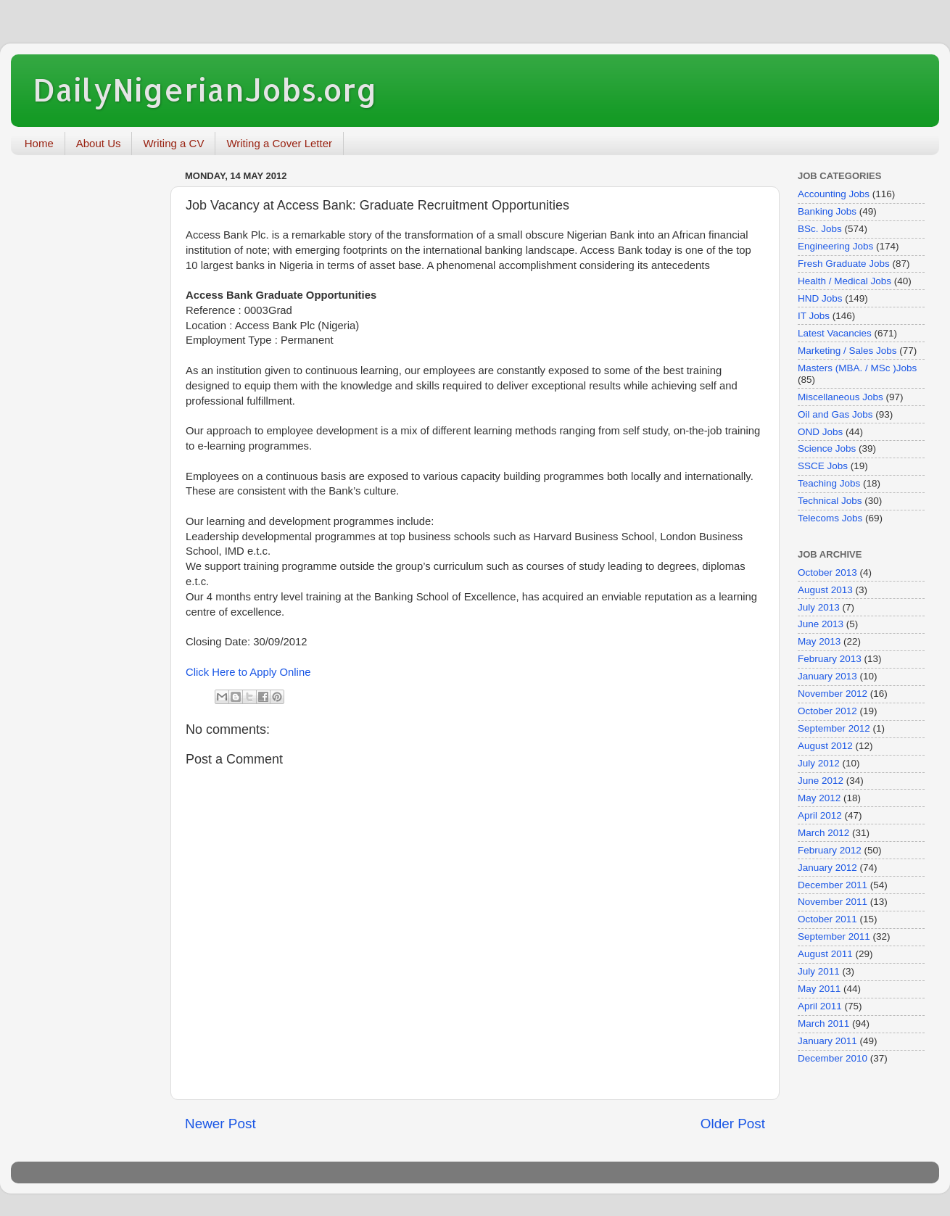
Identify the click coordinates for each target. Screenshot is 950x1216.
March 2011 (823, 1023)
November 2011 (832, 901)
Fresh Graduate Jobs (844, 263)
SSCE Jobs (823, 465)
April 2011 (820, 1006)
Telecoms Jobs (830, 518)
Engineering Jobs (835, 246)
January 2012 (827, 867)
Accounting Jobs (834, 194)
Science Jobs (827, 448)
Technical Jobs (830, 500)
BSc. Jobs (820, 228)
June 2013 (820, 624)
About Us (98, 143)
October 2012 (827, 711)
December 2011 (832, 885)
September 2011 (834, 936)
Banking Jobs (827, 211)
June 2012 (820, 780)
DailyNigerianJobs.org (205, 89)
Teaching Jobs (829, 483)
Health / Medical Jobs (844, 281)
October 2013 (827, 572)
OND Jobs (820, 431)
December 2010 (832, 1058)
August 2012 (825, 745)
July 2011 (819, 971)
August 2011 (825, 953)
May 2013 (819, 641)
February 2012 (830, 850)
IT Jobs (814, 315)
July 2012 (819, 763)
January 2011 (827, 1040)
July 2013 (819, 607)
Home (39, 143)
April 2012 (820, 815)
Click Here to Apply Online (248, 672)
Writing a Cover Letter (279, 143)
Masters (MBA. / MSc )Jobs (857, 368)
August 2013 (825, 589)
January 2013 (827, 676)
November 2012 (832, 693)
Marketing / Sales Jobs (847, 350)
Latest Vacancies (835, 333)
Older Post (733, 1123)
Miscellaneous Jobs (840, 397)
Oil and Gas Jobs (835, 414)
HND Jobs (820, 298)
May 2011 (819, 988)
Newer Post (220, 1123)
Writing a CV (173, 143)
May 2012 (819, 798)
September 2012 (834, 728)
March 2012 (823, 832)
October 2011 (827, 919)
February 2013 (830, 658)
